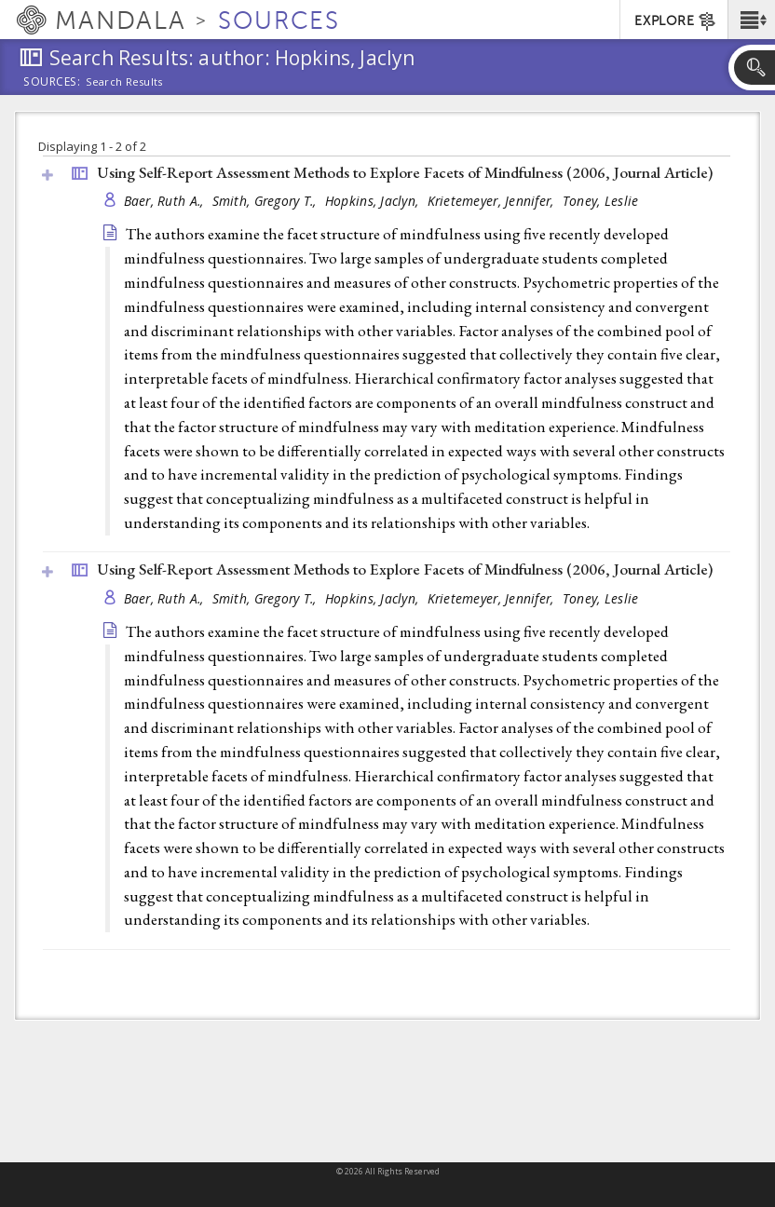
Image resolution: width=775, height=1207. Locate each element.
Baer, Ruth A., (166, 201)
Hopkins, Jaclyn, (374, 201)
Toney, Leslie (601, 201)
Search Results (124, 81)
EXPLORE (675, 21)
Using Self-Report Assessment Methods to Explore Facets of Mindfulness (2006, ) (405, 172)
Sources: (52, 82)
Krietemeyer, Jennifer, (493, 201)
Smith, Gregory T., (266, 201)
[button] (751, 19)
